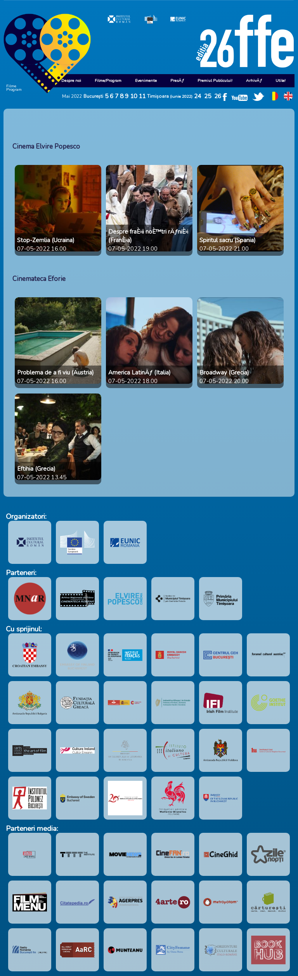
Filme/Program (108, 80)
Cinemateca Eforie (39, 278)
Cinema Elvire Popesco (46, 146)
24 (197, 96)
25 (207, 96)
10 (133, 96)
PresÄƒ (177, 80)
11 (142, 96)
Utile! (280, 80)
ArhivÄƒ (254, 80)
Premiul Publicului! (215, 80)
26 (217, 96)
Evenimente (146, 80)
